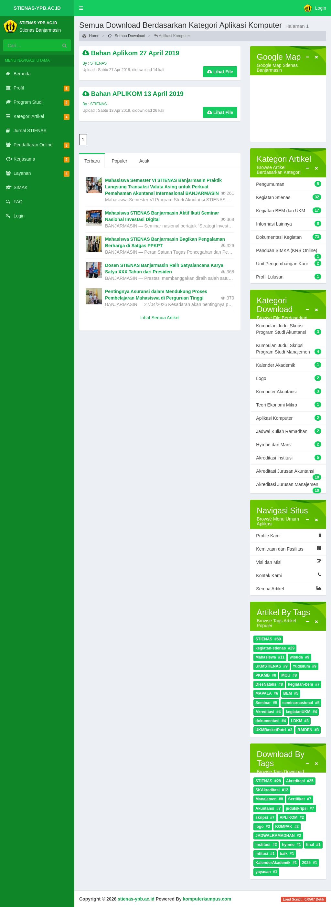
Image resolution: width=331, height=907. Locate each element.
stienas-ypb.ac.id (136, 899)
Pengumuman (288, 184)
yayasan (266, 872)
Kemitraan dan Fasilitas (288, 549)
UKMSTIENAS (271, 666)
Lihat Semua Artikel (159, 317)
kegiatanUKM (301, 712)
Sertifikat (299, 799)
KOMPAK (287, 826)
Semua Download (126, 36)
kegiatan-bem (303, 684)
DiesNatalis (269, 684)
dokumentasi (270, 721)
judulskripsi (300, 808)
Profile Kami (288, 535)
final (313, 845)
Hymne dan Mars (288, 444)
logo (262, 826)
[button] (81, 8)
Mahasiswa (269, 657)
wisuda (299, 657)
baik (287, 854)
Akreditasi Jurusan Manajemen (288, 486)
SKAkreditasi (271, 790)
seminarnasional (301, 703)
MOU (289, 675)
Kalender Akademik (288, 365)
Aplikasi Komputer (288, 418)
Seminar (266, 703)
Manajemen (269, 799)
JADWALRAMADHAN (278, 835)
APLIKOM (292, 817)
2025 (309, 863)
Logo (288, 378)
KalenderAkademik (276, 863)
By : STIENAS (94, 63)
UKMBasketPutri (273, 730)
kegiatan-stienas (274, 648)
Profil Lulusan (288, 276)
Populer (119, 160)
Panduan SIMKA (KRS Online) (288, 252)
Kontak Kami (288, 575)
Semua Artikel (288, 588)
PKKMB (265, 675)
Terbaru (92, 160)
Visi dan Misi (288, 562)
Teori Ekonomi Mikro (288, 404)
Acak (144, 160)
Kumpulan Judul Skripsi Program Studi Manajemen (288, 348)
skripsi (264, 817)
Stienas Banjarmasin (40, 30)
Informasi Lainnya (288, 224)
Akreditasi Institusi (288, 457)
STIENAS (268, 639)
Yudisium (304, 666)
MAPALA (266, 693)
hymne (291, 845)
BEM (290, 693)
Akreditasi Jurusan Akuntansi (288, 473)
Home (90, 36)
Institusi (266, 845)
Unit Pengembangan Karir (288, 263)
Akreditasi (268, 712)
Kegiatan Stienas (288, 197)
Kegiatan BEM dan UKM (288, 210)
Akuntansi (268, 808)
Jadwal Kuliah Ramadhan (288, 431)
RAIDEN (308, 730)
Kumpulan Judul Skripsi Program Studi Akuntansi (288, 329)
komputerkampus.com (207, 899)
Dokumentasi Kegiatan (288, 237)
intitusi (264, 854)
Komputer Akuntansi (288, 391)
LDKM (300, 721)
